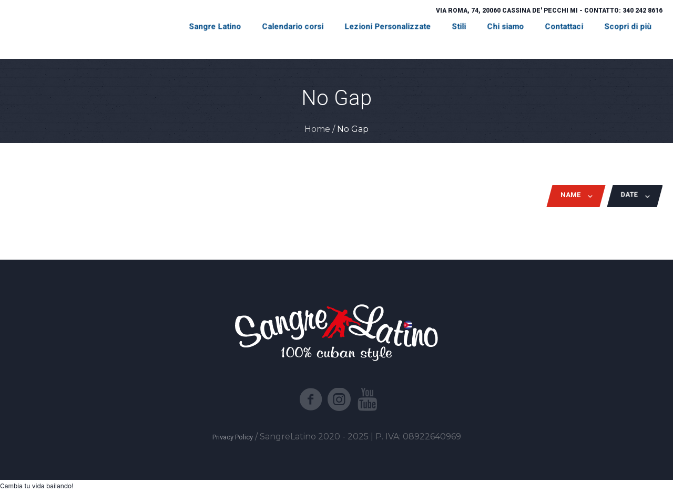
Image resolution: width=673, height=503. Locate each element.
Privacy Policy (232, 437)
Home (317, 129)
